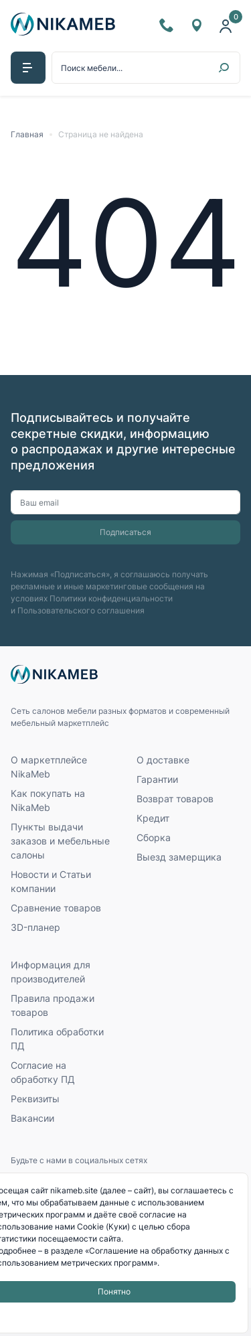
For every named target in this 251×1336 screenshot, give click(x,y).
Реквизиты (35, 1098)
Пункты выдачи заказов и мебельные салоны (60, 841)
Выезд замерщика (179, 857)
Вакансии (32, 1118)
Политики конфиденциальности (111, 598)
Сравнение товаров (56, 907)
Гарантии (157, 779)
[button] (28, 68)
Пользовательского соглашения (81, 610)
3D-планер (35, 927)
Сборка (154, 837)
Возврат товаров (175, 798)
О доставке (163, 759)
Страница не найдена (100, 134)
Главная (27, 134)
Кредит (153, 818)
